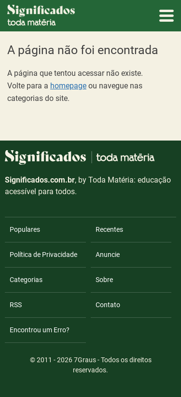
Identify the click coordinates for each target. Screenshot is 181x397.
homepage (68, 85)
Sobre (104, 280)
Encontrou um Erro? (40, 330)
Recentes (109, 229)
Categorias (26, 280)
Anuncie (108, 254)
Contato (108, 305)
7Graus (85, 360)
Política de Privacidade (43, 254)
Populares (25, 229)
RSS (16, 305)
